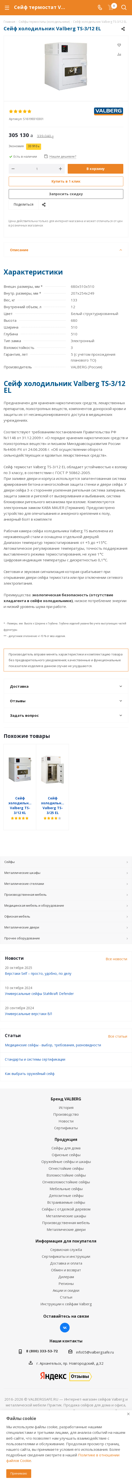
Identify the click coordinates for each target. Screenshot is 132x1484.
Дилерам (66, 1267)
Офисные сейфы (66, 1145)
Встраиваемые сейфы (66, 1192)
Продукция (66, 1129)
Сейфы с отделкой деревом (66, 1199)
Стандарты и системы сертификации (35, 1049)
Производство (66, 1104)
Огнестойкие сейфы (66, 1158)
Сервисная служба (66, 1239)
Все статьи (117, 1026)
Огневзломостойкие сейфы (66, 1172)
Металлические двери (66, 1219)
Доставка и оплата (66, 1253)
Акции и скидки (66, 1280)
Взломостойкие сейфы (66, 1165)
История (66, 1097)
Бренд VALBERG (66, 1089)
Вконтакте (65, 1318)
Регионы (66, 1273)
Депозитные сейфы (66, 1185)
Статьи (66, 1287)
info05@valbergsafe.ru (95, 1342)
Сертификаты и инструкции (66, 1246)
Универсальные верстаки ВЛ (28, 1004)
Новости (66, 1111)
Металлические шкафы (66, 1206)
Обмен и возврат (66, 1260)
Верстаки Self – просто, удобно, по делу (38, 963)
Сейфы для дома (66, 1138)
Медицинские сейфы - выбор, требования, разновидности (53, 1035)
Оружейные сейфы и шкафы (66, 1151)
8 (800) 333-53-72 (42, 1341)
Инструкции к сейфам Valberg (66, 1294)
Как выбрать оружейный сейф (30, 1064)
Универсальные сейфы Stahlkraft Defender (39, 984)
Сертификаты (66, 1118)
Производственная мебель (66, 1212)
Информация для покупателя (66, 1231)
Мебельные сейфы (66, 1179)
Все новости (116, 949)
